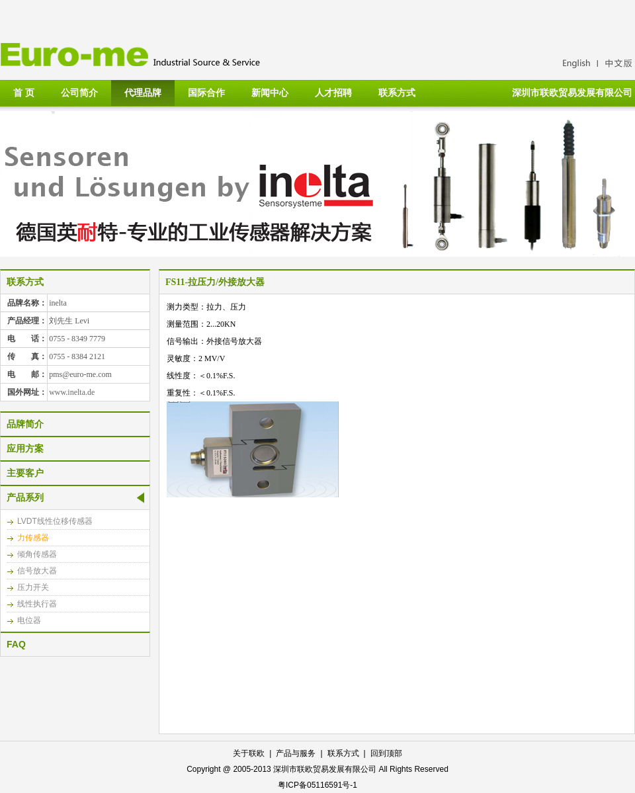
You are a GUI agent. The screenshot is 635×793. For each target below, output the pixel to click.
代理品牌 (142, 92)
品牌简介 (25, 424)
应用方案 (25, 448)
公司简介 (79, 92)
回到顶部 (386, 753)
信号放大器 (37, 570)
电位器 (29, 620)
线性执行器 (37, 603)
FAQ (16, 644)
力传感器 (33, 537)
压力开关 (33, 587)
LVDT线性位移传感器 (55, 521)
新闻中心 (269, 92)
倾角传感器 (37, 554)
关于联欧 (249, 753)
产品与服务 (296, 753)
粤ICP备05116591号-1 (317, 785)
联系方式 (396, 92)
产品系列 (25, 497)
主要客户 (25, 473)
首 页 (23, 92)
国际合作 (206, 92)
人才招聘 (333, 92)
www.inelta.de (72, 392)
